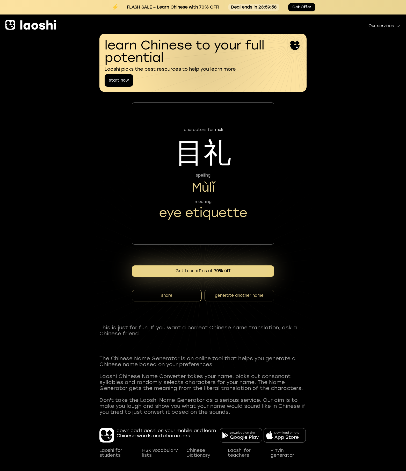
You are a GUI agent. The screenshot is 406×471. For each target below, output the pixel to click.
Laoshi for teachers (239, 453)
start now (119, 80)
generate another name (239, 295)
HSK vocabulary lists (160, 453)
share (166, 295)
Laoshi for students (110, 453)
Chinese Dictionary (198, 453)
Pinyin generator (282, 453)
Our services (384, 25)
